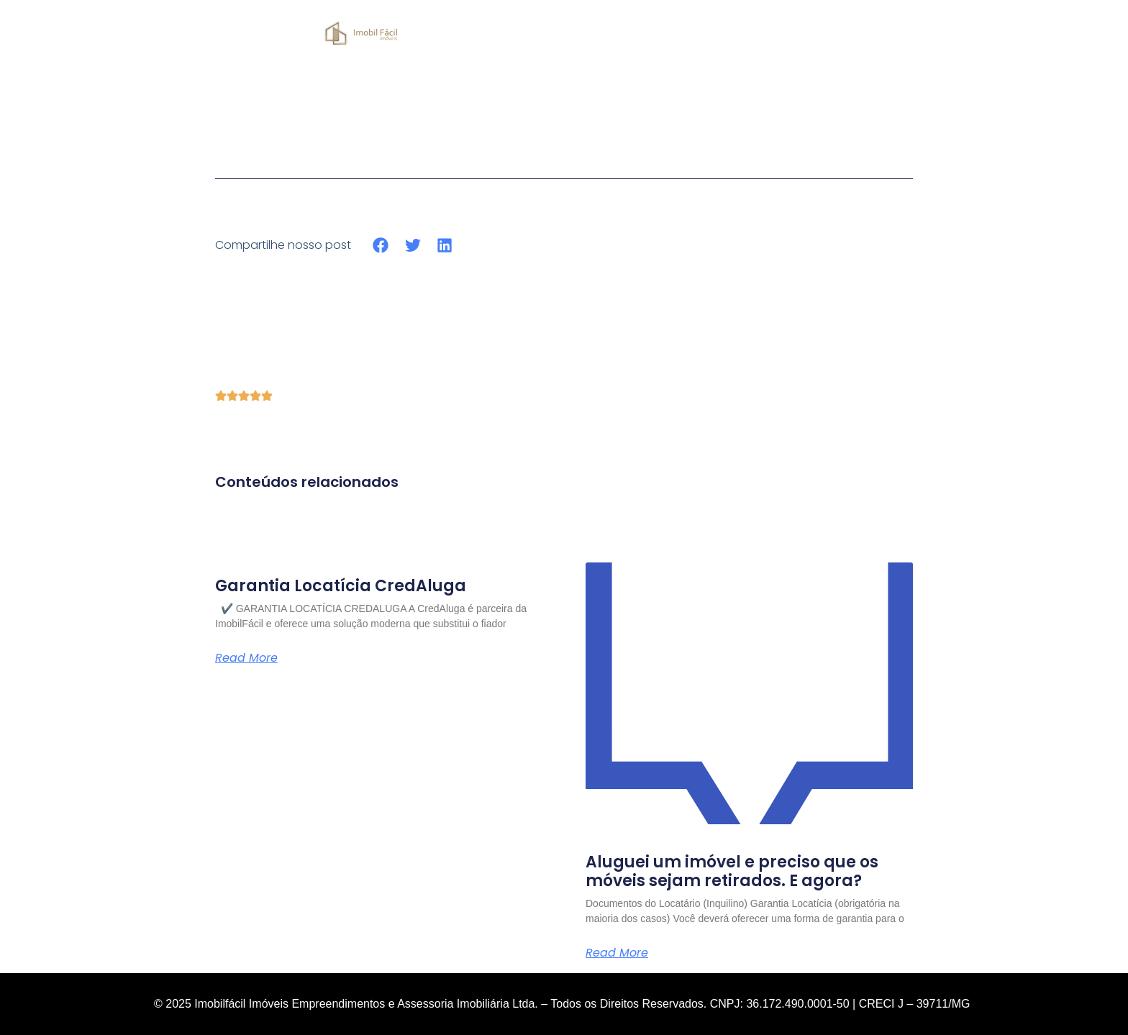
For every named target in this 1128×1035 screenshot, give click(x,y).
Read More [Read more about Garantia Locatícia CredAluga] (246, 658)
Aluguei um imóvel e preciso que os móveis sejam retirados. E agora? (732, 871)
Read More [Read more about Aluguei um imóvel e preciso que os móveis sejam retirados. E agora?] (617, 953)
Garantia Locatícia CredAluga (340, 586)
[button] (381, 245)
